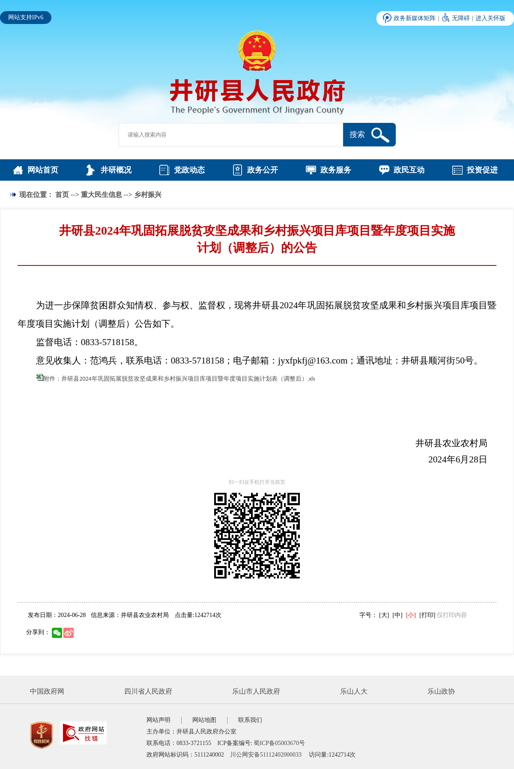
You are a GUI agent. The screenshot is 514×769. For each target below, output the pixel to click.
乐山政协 (441, 691)
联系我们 (250, 720)
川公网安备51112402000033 (266, 754)
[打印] (427, 615)
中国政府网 (47, 691)
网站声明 (158, 720)
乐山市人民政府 (256, 691)
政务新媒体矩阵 (415, 18)
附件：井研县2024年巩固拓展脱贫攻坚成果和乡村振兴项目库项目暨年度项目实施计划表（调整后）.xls (179, 378)
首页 (62, 194)
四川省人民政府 (148, 691)
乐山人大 (354, 691)
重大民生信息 (101, 194)
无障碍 (461, 18)
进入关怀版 (490, 18)
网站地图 (204, 720)
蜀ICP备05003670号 (279, 743)
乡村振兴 (147, 194)
